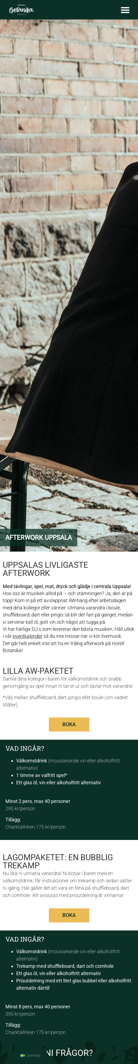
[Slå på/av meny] (125, 10)
